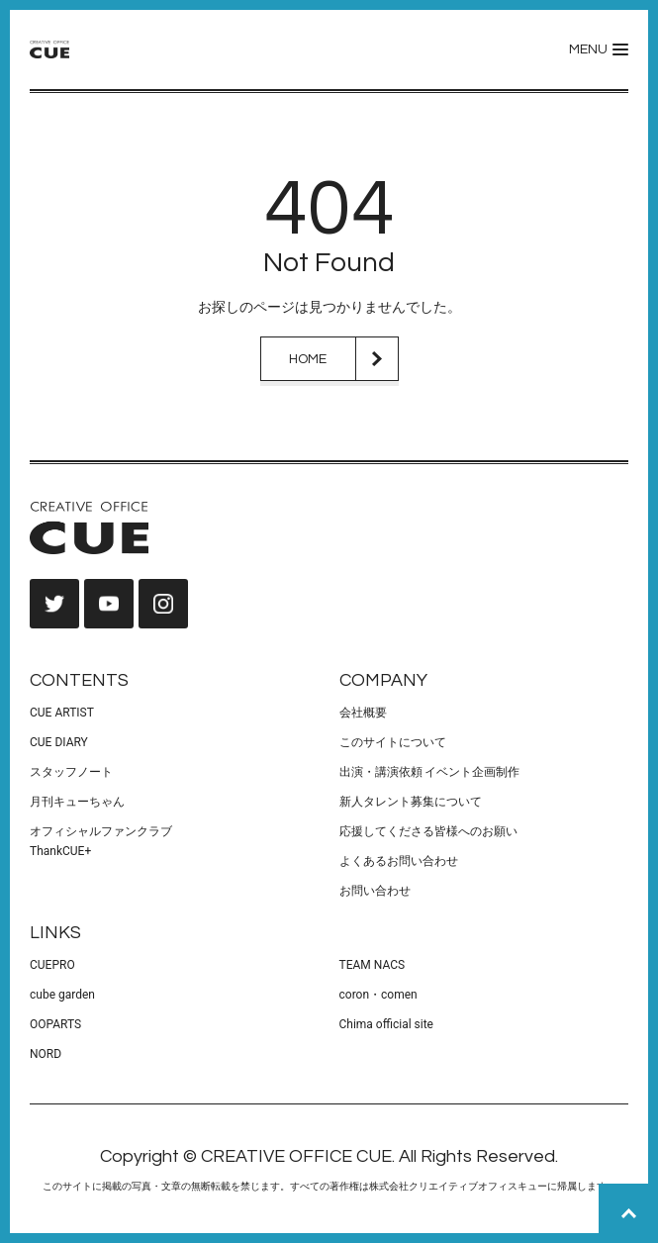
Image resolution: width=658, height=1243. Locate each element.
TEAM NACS (372, 965)
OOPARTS (55, 1024)
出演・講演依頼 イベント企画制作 (429, 772)
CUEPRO (52, 965)
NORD (45, 1054)
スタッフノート (71, 772)
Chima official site (386, 1024)
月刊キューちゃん (77, 802)
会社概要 (363, 712)
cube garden (62, 995)
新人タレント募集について (410, 802)
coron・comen (378, 995)
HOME (308, 359)
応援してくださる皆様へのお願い (428, 831)
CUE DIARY (59, 742)
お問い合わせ (375, 891)
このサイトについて (392, 742)
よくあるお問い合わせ (398, 861)
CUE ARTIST (62, 712)
